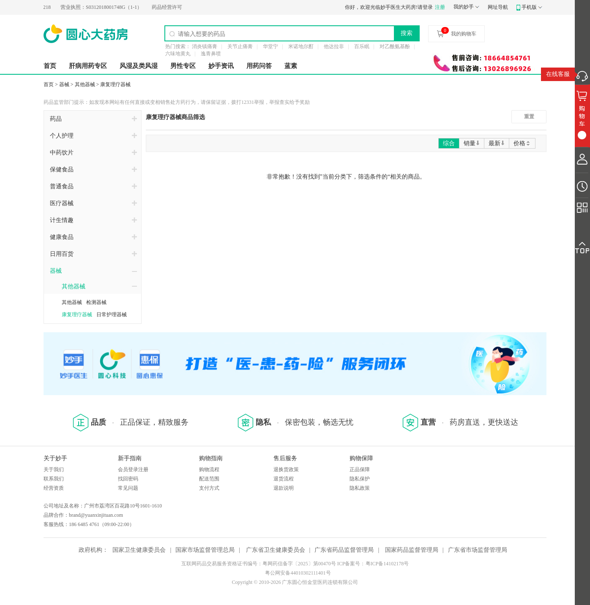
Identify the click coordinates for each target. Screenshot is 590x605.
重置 (529, 116)
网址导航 (498, 7)
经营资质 (54, 488)
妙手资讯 (221, 65)
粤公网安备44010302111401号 (298, 573)
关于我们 (54, 469)
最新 (497, 143)
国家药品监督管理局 (411, 550)
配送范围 (209, 479)
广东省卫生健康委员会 (275, 550)
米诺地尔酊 (301, 46)
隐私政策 (360, 488)
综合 (449, 143)
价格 (522, 143)
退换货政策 (286, 469)
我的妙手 (463, 7)
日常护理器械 (111, 314)
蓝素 (290, 65)
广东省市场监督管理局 (477, 550)
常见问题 (128, 488)
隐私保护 (360, 479)
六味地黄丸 (178, 54)
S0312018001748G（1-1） (104, 7)
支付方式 (209, 488)
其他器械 (85, 84)
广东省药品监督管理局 (344, 550)
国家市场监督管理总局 (205, 550)
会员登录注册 (133, 469)
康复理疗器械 (115, 84)
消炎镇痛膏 (204, 46)
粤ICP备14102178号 (387, 564)
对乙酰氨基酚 (395, 46)
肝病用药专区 (88, 65)
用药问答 (259, 65)
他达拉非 (334, 46)
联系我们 (54, 479)
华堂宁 (270, 46)
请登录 (425, 7)
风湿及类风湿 (139, 65)
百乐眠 (361, 46)
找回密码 (128, 479)
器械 (64, 84)
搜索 (406, 33)
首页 (50, 65)
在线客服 (558, 74)
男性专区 (183, 65)
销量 (472, 143)
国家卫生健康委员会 (139, 550)
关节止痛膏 (240, 46)
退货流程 (283, 479)
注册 (440, 7)
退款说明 (283, 488)
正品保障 (360, 469)
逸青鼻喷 (211, 54)
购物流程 (209, 469)
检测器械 (96, 302)
